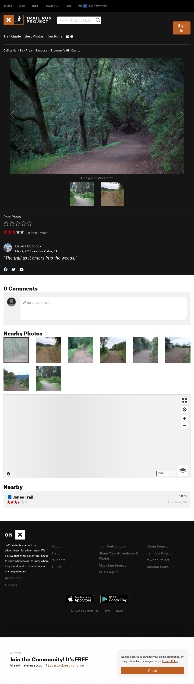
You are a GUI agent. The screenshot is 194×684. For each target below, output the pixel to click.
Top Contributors (112, 546)
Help (56, 553)
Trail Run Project (159, 553)
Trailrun (53, 5)
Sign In (182, 27)
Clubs (56, 567)
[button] (6, 269)
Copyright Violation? (97, 178)
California (10, 50)
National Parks (157, 567)
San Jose (41, 50)
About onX (13, 578)
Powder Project (157, 560)
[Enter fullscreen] (184, 400)
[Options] (182, 470)
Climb (8, 5)
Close (152, 670)
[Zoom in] (184, 418)
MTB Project (108, 572)
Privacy (119, 610)
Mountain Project (112, 565)
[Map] (97, 436)
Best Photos (34, 36)
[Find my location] (184, 409)
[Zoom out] (184, 425)
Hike (35, 5)
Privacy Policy (170, 661)
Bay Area (26, 50)
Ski (69, 5)
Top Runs (54, 36)
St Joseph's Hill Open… (65, 50)
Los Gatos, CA (48, 251)
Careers (11, 585)
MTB (22, 5)
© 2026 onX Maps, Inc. (85, 610)
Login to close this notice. (66, 665)
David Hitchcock (28, 246)
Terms (107, 610)
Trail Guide (12, 36)
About (57, 546)
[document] (152, 664)
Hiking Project (157, 546)
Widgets (58, 560)
